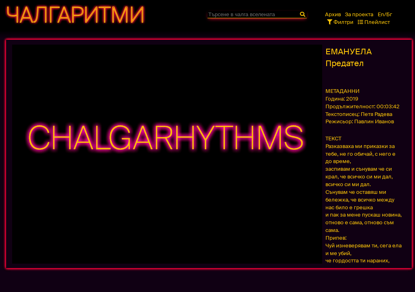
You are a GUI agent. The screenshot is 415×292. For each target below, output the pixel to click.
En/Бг (385, 14)
